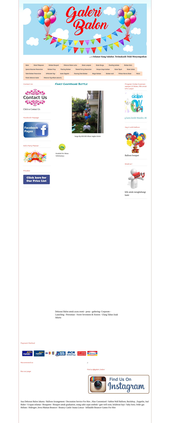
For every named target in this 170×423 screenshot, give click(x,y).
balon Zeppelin (64, 74)
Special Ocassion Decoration (34, 69)
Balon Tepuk (118, 69)
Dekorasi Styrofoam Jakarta (53, 78)
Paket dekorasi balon (32, 78)
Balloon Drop (52, 69)
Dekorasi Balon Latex (70, 65)
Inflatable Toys (50, 74)
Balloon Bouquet (54, 65)
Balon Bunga (100, 65)
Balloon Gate (128, 65)
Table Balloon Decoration (33, 74)
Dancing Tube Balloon (80, 74)
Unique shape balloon (103, 69)
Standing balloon (114, 65)
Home (27, 65)
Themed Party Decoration (84, 69)
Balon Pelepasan (39, 65)
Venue (138, 74)
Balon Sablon (131, 69)
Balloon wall (110, 74)
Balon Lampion (86, 65)
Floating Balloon (66, 69)
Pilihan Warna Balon (125, 74)
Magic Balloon (96, 74)
